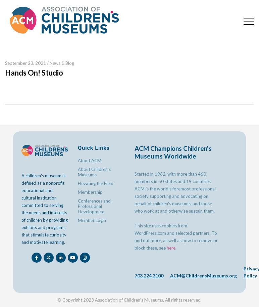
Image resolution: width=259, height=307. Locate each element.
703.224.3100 (149, 275)
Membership (90, 192)
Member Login (92, 220)
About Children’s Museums (94, 172)
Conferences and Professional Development (94, 206)
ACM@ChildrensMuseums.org (203, 275)
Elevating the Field (95, 183)
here (171, 248)
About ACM (89, 160)
